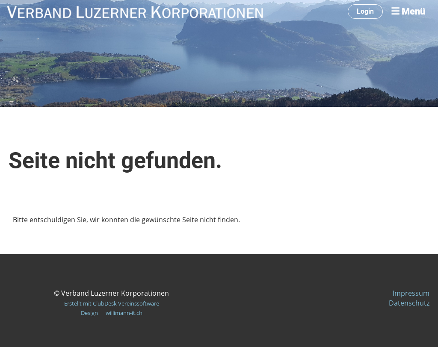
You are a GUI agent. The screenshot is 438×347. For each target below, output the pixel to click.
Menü (408, 11)
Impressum (411, 293)
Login (365, 11)
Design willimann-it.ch (111, 313)
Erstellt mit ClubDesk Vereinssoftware (111, 303)
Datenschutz (409, 303)
